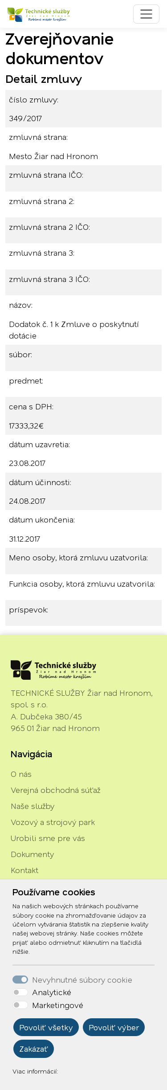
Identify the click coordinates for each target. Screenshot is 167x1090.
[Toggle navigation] (146, 14)
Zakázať (33, 1048)
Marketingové (57, 1005)
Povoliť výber (114, 1027)
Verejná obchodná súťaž (55, 790)
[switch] (20, 992)
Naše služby (32, 806)
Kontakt (24, 870)
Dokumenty (32, 854)
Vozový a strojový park (53, 822)
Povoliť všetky (46, 1027)
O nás (21, 774)
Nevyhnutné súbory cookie (82, 979)
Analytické (51, 992)
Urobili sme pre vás (48, 838)
